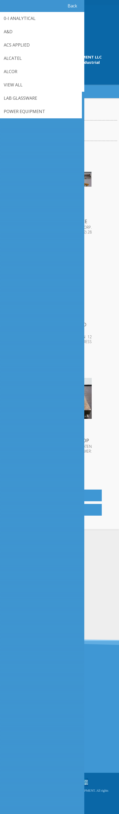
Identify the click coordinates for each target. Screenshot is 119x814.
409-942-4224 (59, 74)
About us (15, 719)
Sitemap (14, 753)
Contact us (16, 745)
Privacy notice (19, 710)
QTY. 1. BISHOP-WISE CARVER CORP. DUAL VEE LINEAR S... (59, 221)
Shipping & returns (23, 701)
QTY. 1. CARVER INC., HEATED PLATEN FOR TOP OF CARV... (59, 440)
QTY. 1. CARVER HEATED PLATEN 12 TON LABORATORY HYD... (59, 330)
